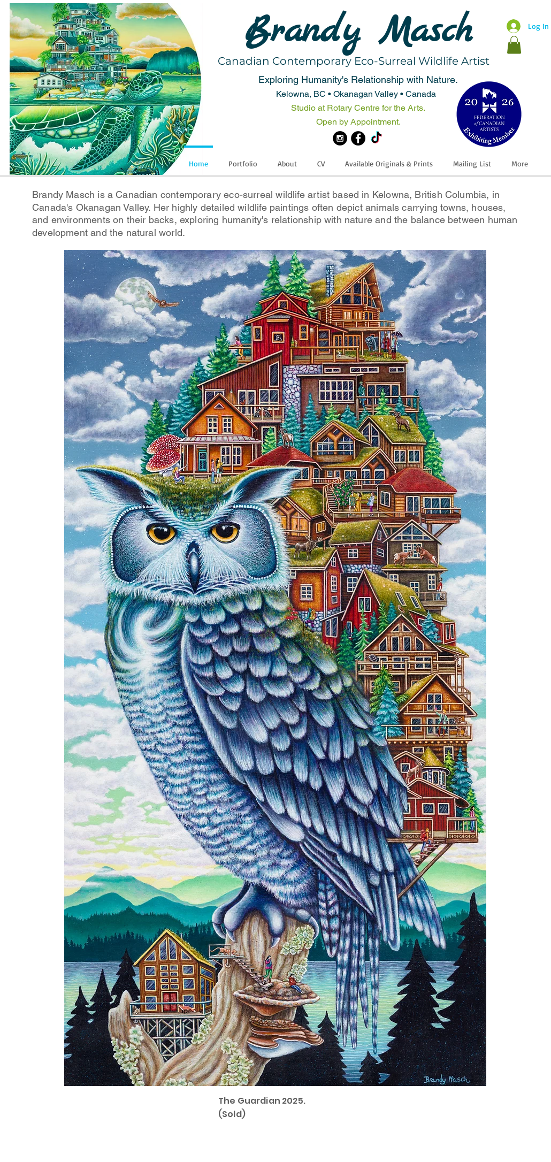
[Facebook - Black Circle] (358, 138)
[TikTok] (376, 138)
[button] (514, 44)
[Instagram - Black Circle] (340, 138)
